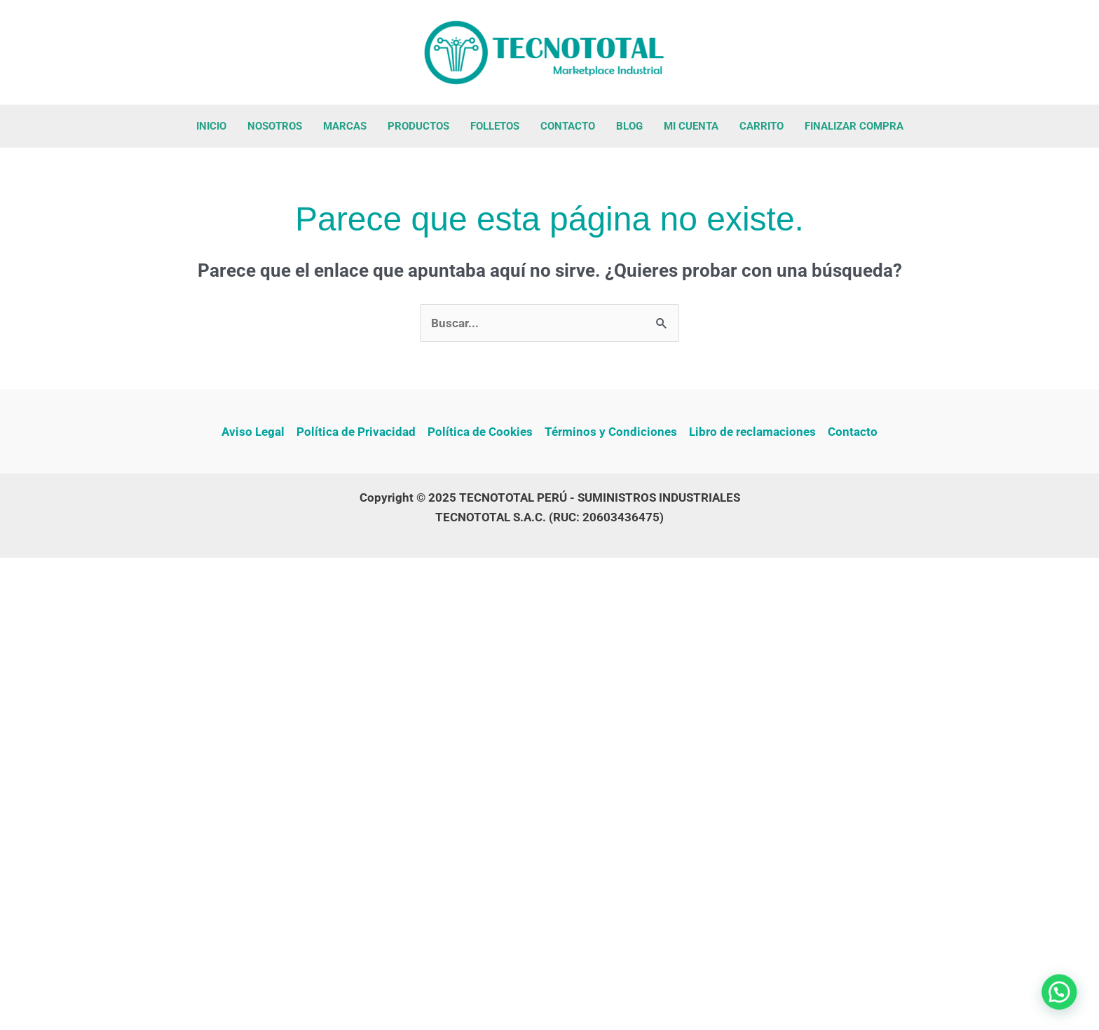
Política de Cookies (480, 432)
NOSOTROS (274, 126)
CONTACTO (567, 126)
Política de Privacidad (356, 432)
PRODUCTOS (418, 126)
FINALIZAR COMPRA (854, 126)
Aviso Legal (253, 432)
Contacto (853, 432)
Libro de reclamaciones (752, 432)
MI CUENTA (691, 126)
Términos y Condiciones (611, 432)
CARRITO (761, 126)
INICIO (211, 126)
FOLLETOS (494, 126)
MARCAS (345, 126)
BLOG (629, 126)
